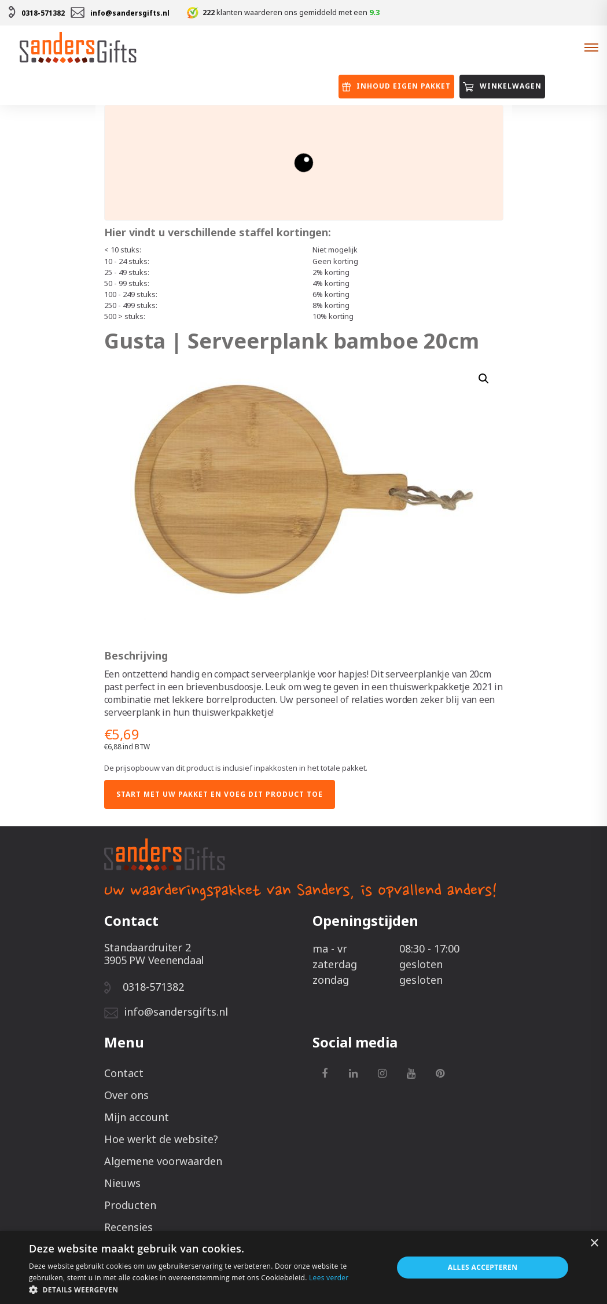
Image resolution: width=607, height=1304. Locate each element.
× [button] (594, 1243)
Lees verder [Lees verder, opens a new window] (329, 1278)
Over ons (126, 1095)
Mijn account (136, 1117)
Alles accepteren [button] (483, 1267)
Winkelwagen (502, 86)
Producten (130, 1205)
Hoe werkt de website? (161, 1139)
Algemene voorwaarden (163, 1161)
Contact (124, 1073)
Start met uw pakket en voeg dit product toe (219, 794)
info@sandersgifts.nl (130, 13)
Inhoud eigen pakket (396, 86)
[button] (205, 1289)
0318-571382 (43, 13)
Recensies (128, 1227)
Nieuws (122, 1183)
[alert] (303, 1267)
